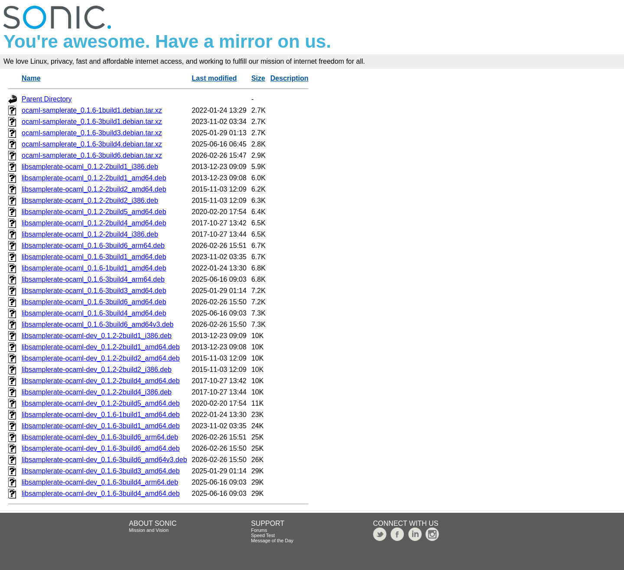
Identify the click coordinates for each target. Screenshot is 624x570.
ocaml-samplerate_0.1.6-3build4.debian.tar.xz (92, 144)
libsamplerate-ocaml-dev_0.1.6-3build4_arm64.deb (100, 482)
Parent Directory (47, 99)
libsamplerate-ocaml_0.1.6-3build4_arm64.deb (93, 279)
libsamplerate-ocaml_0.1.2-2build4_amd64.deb (94, 223)
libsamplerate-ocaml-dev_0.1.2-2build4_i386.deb (97, 392)
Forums (259, 530)
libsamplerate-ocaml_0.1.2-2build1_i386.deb (90, 166)
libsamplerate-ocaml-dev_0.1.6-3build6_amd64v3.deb (104, 459)
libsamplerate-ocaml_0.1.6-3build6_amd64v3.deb (97, 324)
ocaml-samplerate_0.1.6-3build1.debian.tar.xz (92, 121)
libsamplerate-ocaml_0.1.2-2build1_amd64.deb (94, 178)
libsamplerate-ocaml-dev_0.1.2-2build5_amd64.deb (101, 403)
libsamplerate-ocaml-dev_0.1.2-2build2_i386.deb (97, 369)
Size (258, 78)
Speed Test (263, 535)
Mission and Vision (149, 530)
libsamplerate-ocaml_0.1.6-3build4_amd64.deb (94, 313)
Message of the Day (272, 540)
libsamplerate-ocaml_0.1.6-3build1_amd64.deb (94, 257)
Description (289, 78)
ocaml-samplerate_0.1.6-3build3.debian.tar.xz (92, 133)
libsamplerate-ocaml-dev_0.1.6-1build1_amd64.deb (101, 414)
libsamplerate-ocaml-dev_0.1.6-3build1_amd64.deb (101, 426)
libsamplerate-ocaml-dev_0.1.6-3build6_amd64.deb (101, 448)
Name (31, 78)
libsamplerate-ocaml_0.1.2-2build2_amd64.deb (94, 189)
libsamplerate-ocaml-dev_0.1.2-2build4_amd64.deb (101, 380)
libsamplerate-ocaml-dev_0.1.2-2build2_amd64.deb (101, 358)
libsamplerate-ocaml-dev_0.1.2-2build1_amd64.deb (101, 347)
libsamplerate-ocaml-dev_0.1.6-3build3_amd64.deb (101, 471)
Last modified (214, 78)
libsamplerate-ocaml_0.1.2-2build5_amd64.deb (94, 211)
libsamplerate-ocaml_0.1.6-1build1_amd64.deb (94, 268)
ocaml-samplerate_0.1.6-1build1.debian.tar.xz (92, 110)
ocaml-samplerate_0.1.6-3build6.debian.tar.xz (92, 155)
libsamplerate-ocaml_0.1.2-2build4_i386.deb (90, 234)
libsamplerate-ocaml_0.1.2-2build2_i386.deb (90, 200)
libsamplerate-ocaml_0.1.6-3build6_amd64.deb (94, 302)
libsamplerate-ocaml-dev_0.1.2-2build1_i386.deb (97, 335)
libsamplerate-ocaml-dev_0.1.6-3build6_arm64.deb (100, 437)
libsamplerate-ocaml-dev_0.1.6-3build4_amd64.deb (101, 493)
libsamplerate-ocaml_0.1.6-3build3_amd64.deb (94, 290)
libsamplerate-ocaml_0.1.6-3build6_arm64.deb (93, 245)
